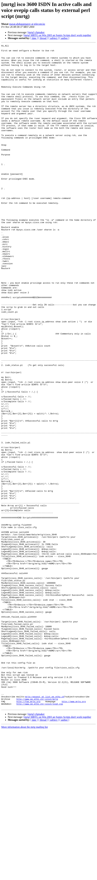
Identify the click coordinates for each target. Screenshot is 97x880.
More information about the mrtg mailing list (24, 859)
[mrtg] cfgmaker (36, 32)
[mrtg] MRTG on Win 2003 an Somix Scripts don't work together (57, 35)
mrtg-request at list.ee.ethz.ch (44, 827)
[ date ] (34, 38)
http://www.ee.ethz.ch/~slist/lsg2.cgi (39, 836)
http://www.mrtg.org (74, 833)
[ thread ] (43, 38)
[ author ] (64, 38)
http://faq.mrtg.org (28, 833)
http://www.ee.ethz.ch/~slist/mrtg (37, 830)
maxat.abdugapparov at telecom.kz (27, 24)
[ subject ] (54, 38)
